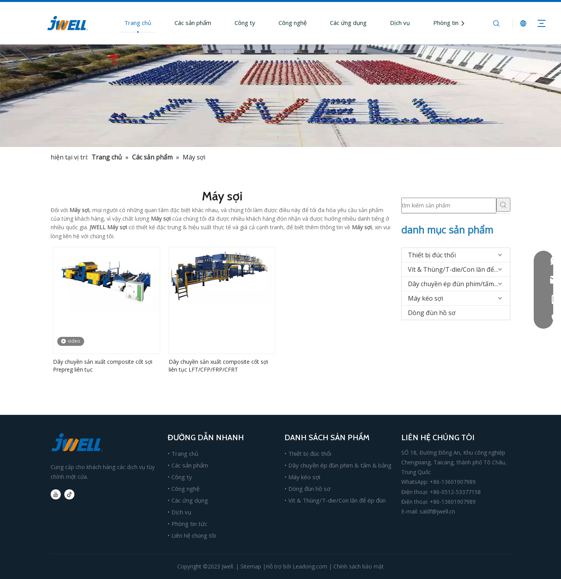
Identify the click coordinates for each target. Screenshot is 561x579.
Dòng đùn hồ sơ (431, 312)
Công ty (245, 23)
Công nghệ (293, 23)
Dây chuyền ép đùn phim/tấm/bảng (459, 284)
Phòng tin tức (451, 23)
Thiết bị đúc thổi (432, 255)
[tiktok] (69, 494)
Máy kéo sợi (425, 298)
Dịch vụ (400, 23)
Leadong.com (310, 566)
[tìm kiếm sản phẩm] (448, 205)
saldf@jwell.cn (437, 511)
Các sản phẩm (193, 23)
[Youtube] (56, 494)
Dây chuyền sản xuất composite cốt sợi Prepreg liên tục (102, 365)
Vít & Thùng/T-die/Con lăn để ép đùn (459, 269)
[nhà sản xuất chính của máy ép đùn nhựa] (280, 95)
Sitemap (250, 566)
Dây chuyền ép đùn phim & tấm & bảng (340, 465)
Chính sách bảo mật (358, 566)
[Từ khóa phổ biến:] (503, 205)
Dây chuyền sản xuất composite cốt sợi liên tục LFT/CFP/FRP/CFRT (218, 365)
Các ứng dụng (348, 23)
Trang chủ (137, 23)
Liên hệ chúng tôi (193, 535)
